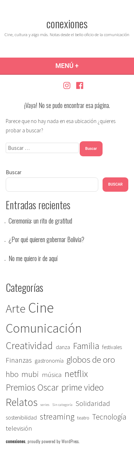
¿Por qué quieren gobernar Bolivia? (46, 239)
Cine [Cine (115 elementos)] (41, 308)
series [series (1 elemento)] (44, 404)
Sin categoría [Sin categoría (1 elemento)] (62, 404)
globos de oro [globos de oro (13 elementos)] (90, 359)
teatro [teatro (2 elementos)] (83, 418)
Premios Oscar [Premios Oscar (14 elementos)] (32, 387)
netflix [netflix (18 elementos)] (76, 373)
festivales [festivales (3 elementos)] (112, 347)
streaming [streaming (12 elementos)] (57, 416)
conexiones (67, 23)
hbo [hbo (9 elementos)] (12, 374)
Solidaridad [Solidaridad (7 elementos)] (92, 403)
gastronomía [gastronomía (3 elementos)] (49, 360)
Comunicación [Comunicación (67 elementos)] (44, 328)
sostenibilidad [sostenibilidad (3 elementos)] (21, 417)
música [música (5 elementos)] (51, 375)
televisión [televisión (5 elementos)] (19, 428)
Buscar (13, 172)
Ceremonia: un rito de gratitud (40, 220)
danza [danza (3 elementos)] (63, 347)
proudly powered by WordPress (53, 441)
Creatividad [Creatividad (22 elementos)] (29, 345)
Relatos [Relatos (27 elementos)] (22, 402)
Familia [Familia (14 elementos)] (86, 346)
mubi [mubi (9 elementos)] (30, 374)
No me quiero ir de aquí (33, 258)
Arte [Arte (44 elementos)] (15, 308)
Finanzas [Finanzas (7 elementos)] (19, 360)
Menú (84, 65)
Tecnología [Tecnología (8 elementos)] (109, 417)
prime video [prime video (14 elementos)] (82, 387)
